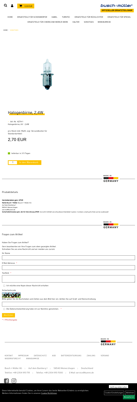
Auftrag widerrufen (118, 387)
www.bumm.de (32, 359)
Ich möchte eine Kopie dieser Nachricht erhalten (27, 286)
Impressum (23, 356)
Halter (76, 22)
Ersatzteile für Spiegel (119, 17)
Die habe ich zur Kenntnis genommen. (32, 309)
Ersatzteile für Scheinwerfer (32, 17)
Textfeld (5, 273)
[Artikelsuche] (5, 5)
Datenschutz (40, 356)
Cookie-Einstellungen (114, 393)
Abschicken (8, 315)
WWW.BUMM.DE (104, 22)
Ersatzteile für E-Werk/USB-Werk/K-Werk (48, 22)
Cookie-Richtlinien (49, 393)
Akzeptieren (129, 397)
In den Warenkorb (28, 162)
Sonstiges (89, 22)
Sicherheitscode (9, 290)
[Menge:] (13, 162)
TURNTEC (66, 17)
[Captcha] (68, 304)
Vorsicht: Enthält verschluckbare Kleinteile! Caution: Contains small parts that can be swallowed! (55, 212)
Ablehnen (130, 393)
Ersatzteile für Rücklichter (89, 17)
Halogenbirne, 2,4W (25, 113)
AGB (54, 356)
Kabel (54, 17)
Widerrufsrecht (13, 359)
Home (10, 17)
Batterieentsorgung (71, 356)
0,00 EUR (25, 6)
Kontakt (9, 356)
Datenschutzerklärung (19, 309)
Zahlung (91, 356)
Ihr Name (6, 253)
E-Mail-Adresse (8, 263)
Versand (105, 356)
